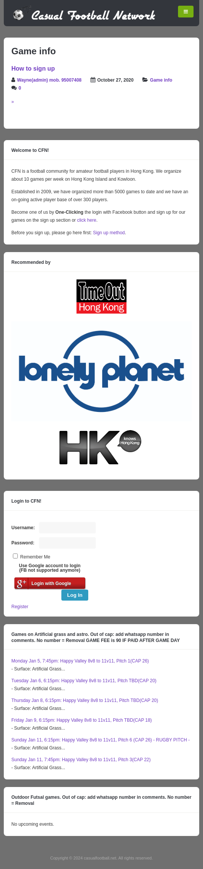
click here (86, 220)
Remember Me (35, 557)
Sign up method (108, 232)
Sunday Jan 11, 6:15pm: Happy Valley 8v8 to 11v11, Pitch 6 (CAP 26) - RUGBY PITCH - (100, 740)
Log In (75, 595)
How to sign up (33, 68)
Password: (22, 543)
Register (19, 606)
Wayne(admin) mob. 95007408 (49, 80)
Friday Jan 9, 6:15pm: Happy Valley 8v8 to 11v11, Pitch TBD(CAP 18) (81, 720)
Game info (161, 80)
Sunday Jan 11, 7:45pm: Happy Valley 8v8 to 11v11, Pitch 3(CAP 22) (81, 759)
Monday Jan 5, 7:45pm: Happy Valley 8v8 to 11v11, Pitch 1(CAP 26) (80, 661)
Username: (23, 527)
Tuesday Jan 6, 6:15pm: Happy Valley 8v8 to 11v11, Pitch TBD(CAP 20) (83, 680)
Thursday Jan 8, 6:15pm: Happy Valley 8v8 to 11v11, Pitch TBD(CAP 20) (84, 700)
